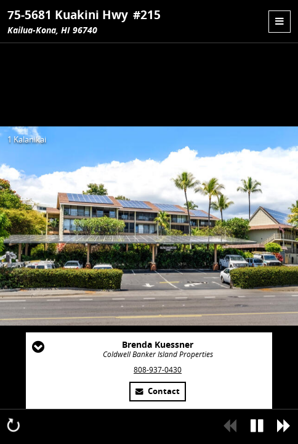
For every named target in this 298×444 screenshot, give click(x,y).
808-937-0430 (158, 369)
